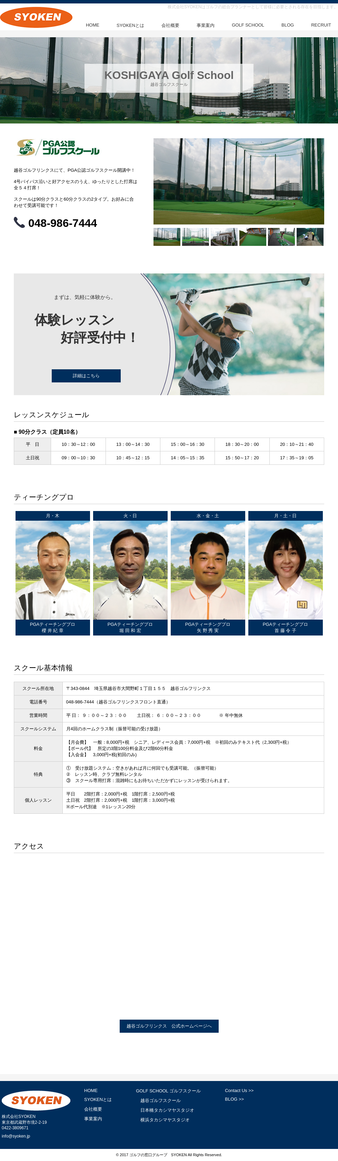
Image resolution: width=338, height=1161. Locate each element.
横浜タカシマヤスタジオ (165, 1119)
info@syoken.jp (16, 1136)
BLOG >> (234, 1099)
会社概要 (170, 25)
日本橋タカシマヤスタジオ (167, 1110)
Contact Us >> (239, 1090)
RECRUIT (321, 25)
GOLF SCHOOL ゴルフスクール (168, 1090)
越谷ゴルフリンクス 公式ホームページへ (169, 1026)
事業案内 (206, 25)
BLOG (287, 25)
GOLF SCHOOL (248, 25)
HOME (92, 25)
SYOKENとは (130, 25)
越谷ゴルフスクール (160, 1100)
